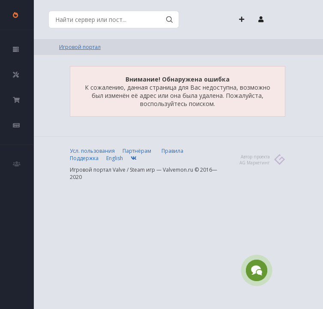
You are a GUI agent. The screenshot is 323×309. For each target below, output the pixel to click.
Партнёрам (137, 150)
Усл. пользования (92, 150)
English (114, 158)
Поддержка (84, 158)
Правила (172, 150)
